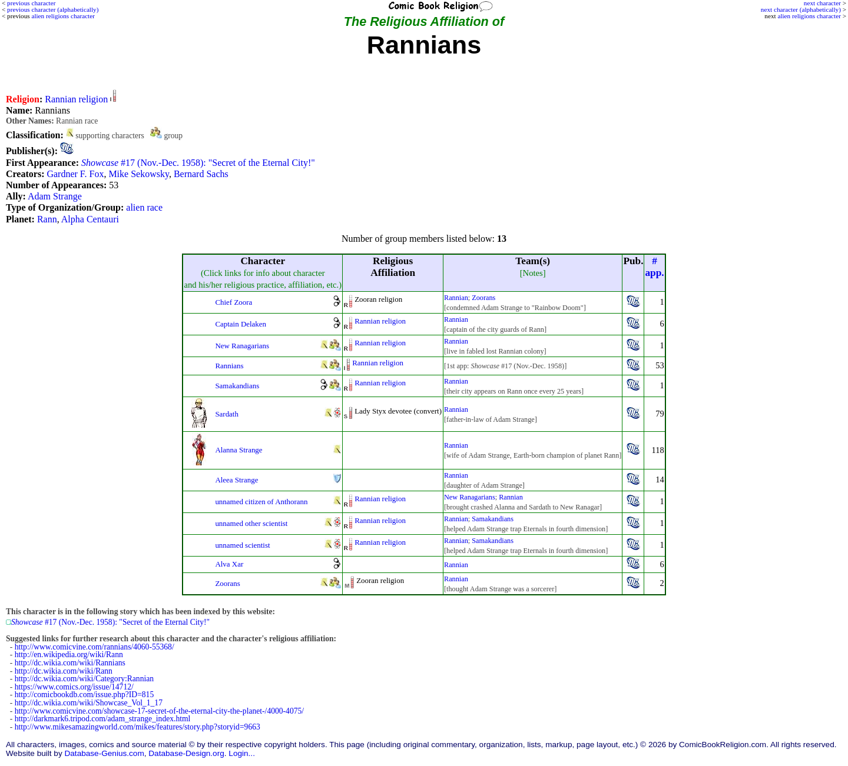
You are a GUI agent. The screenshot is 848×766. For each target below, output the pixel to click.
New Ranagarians (242, 345)
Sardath (226, 413)
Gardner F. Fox (75, 174)
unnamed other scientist (251, 523)
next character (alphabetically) (801, 9)
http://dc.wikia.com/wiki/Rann (63, 671)
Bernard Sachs (201, 174)
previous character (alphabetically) (52, 9)
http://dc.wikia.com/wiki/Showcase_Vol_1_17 (89, 702)
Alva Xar (229, 563)
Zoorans (483, 298)
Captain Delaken (240, 323)
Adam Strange (55, 196)
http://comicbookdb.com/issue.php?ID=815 (84, 694)
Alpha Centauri (90, 219)
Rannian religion (76, 99)
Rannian (456, 298)
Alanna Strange (238, 449)
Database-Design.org (186, 753)
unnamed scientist (242, 545)
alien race (144, 207)
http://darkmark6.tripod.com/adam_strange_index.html (103, 718)
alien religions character (808, 15)
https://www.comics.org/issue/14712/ (74, 686)
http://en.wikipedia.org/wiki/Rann (69, 654)
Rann (47, 219)
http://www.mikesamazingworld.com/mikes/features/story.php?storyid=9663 (137, 726)
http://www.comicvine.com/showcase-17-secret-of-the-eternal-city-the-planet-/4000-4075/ (159, 711)
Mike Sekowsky (138, 174)
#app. (654, 266)
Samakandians (237, 385)
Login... (241, 753)
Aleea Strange (236, 479)
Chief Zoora (233, 302)
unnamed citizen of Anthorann (261, 501)
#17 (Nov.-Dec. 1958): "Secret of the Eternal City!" (198, 163)
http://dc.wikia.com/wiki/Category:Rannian (84, 678)
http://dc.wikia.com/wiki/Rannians (70, 662)
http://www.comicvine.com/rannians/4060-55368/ (94, 646)
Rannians (229, 365)
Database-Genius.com (104, 753)
